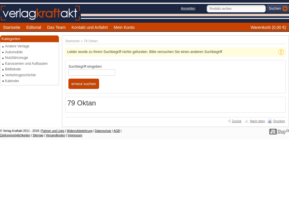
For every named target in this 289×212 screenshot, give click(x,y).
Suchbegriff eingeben (85, 66)
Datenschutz (103, 130)
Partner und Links (52, 130)
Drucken (279, 121)
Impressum (75, 135)
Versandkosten (55, 135)
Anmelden (188, 8)
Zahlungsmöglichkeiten (15, 135)
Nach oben (257, 121)
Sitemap (37, 135)
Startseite (72, 41)
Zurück (237, 121)
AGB (117, 130)
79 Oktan (91, 41)
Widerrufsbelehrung (80, 130)
